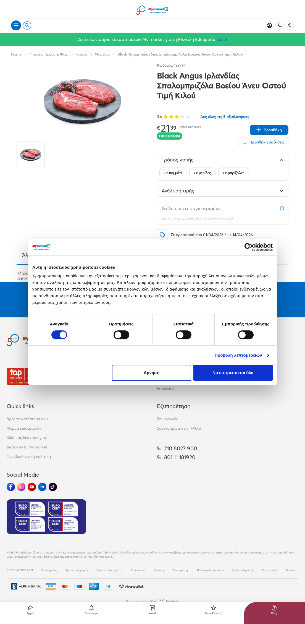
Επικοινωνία (167, 418)
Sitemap (159, 570)
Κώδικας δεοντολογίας (27, 437)
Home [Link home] (16, 54)
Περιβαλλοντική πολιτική (29, 456)
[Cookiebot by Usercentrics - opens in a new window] (248, 247)
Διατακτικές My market (27, 447)
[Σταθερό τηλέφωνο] (279, 25)
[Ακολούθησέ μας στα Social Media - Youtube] (32, 487)
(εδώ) (222, 39)
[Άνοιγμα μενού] (16, 25)
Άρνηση (151, 372)
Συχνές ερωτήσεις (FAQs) (179, 428)
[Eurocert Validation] (46, 516)
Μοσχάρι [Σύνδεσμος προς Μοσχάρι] (102, 54)
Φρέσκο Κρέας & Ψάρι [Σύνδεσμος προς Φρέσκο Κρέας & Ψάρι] (49, 54)
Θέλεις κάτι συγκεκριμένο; (192, 208)
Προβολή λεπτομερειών (238, 355)
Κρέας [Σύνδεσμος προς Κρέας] (81, 54)
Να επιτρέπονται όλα (233, 372)
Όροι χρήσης (49, 570)
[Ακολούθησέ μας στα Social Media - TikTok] (53, 487)
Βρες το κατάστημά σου (27, 418)
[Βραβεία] (26, 376)
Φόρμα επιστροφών (24, 428)
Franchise (165, 388)
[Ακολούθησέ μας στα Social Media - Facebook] (11, 487)
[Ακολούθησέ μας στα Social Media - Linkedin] (42, 487)
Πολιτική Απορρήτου (109, 570)
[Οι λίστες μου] (263, 142)
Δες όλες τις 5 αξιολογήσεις (224, 116)
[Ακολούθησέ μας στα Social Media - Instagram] (21, 487)
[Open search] (27, 25)
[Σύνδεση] (269, 25)
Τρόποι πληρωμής (77, 570)
